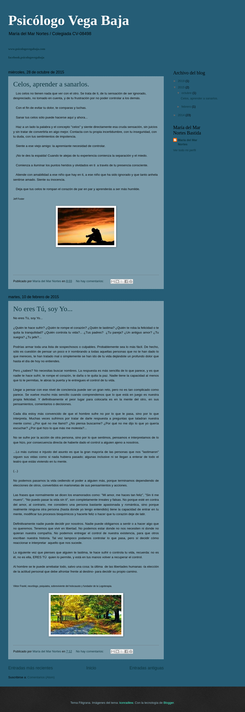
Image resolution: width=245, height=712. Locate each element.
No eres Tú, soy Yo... (43, 309)
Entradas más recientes (30, 668)
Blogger (168, 702)
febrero (186, 106)
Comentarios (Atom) (41, 677)
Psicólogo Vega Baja (68, 20)
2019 (181, 81)
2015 (181, 87)
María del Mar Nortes (187, 142)
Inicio (91, 668)
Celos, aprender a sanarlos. (51, 84)
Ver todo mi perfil (184, 150)
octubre (186, 93)
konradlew (126, 702)
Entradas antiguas (147, 668)
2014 (181, 115)
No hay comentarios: (90, 281)
